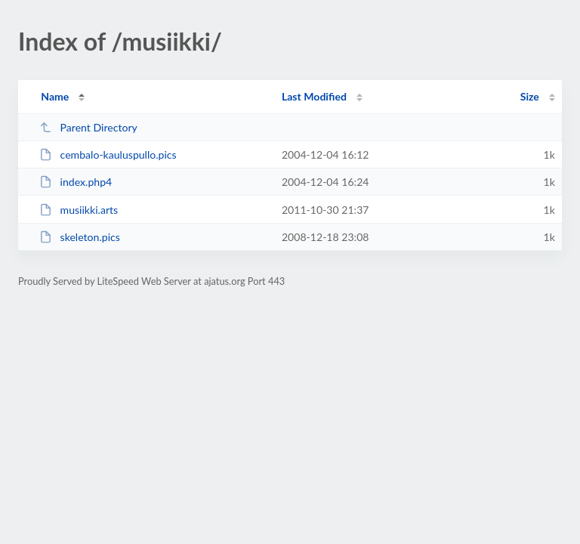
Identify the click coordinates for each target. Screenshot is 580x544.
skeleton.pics (79, 236)
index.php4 (75, 181)
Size (529, 96)
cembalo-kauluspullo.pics (108, 154)
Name (55, 96)
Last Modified (314, 96)
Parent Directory (88, 127)
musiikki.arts (78, 209)
